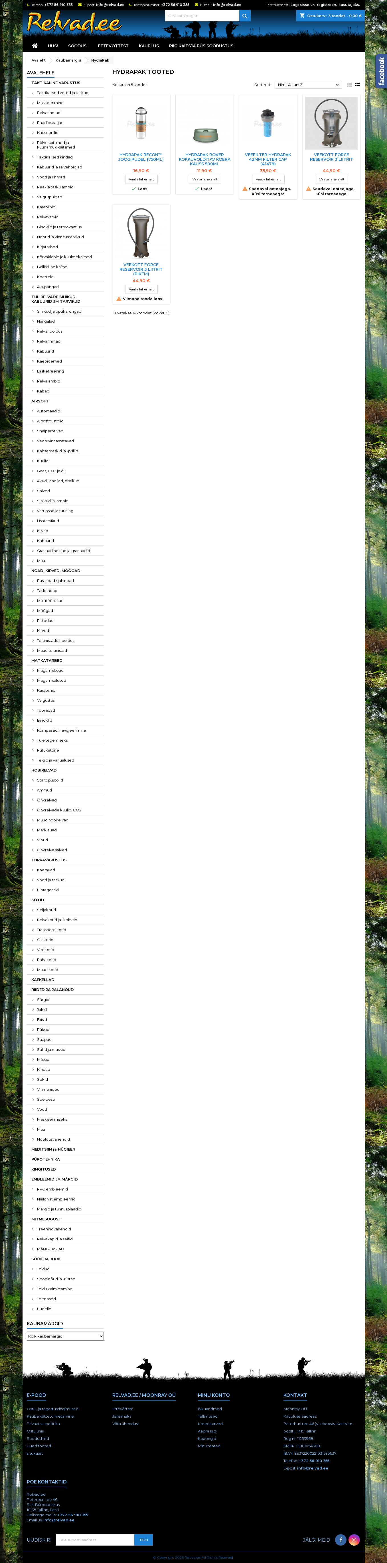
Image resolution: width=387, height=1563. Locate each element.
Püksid (43, 1029)
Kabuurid (45, 351)
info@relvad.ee (110, 5)
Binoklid (44, 720)
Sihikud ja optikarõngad (59, 311)
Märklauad (47, 830)
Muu (41, 560)
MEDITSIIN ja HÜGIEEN (53, 1149)
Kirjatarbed (47, 247)
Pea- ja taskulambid (55, 187)
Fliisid (42, 1019)
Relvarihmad (48, 112)
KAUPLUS (149, 45)
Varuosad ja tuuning (55, 510)
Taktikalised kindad (55, 157)
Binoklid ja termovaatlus (59, 227)
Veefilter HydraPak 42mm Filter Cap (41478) (268, 159)
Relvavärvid (47, 217)
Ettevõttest (113, 45)
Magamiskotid (50, 670)
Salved (43, 491)
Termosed (46, 1299)
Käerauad (46, 870)
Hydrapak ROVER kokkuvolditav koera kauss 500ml (204, 159)
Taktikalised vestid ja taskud (62, 92)
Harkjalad (46, 321)
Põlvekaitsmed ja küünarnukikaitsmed (56, 144)
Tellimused (208, 1416)
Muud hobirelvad (52, 820)
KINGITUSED (43, 1169)
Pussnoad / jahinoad (55, 580)
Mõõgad (45, 610)
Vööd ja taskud (50, 880)
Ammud (44, 790)
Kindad (43, 1069)
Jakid (42, 1009)
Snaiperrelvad (50, 431)
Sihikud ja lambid (52, 500)
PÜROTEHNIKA (45, 1159)
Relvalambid (48, 381)
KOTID (37, 899)
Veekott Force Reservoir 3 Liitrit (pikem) (141, 269)
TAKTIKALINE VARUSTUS (55, 82)
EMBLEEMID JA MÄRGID (54, 1179)
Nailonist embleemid (56, 1199)
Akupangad (48, 286)
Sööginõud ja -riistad (56, 1279)
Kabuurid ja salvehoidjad (59, 167)
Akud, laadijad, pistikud (58, 481)
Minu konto (214, 1395)
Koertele (45, 276)
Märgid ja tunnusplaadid (59, 1209)
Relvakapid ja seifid (55, 1239)
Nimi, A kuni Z (309, 85)
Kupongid (207, 1438)
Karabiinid (46, 207)
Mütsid (43, 1059)
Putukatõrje (48, 750)
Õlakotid (45, 939)
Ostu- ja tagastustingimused (52, 1409)
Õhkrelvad (47, 800)
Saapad (44, 1039)
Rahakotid (46, 959)
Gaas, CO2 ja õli (51, 471)
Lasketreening (50, 371)
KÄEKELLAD (42, 979)
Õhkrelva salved (52, 850)
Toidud (43, 1269)
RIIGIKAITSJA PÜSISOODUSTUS (201, 45)
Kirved (43, 630)
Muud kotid (47, 969)
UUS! (53, 45)
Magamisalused (51, 680)
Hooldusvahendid (53, 1139)
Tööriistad (46, 710)
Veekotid (45, 949)
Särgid (43, 999)
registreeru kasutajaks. (338, 5)
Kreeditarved (210, 1423)
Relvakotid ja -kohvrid (57, 919)
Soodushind (38, 1438)
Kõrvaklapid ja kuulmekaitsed (64, 257)
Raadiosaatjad (50, 122)
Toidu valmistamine (54, 1289)
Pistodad (45, 620)
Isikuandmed (210, 1409)
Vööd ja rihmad (51, 177)
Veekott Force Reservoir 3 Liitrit (331, 157)
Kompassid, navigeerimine (61, 730)
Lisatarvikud (48, 520)
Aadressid (207, 1431)
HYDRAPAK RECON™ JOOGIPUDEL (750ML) (141, 157)
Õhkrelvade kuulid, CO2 (59, 810)
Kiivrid (42, 530)
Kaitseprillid (47, 132)
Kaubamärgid (45, 1323)
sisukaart (35, 1453)
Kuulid (42, 461)
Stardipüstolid (50, 780)
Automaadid (48, 411)
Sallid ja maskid (51, 1049)
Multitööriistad (50, 600)
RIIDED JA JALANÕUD (52, 989)
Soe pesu (46, 1099)
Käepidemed (49, 361)
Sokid (42, 1079)
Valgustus (45, 700)
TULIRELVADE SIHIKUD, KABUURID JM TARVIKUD (55, 299)
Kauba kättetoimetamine (50, 1416)
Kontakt (295, 1395)
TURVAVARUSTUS (49, 860)
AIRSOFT (40, 401)
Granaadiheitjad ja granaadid (63, 550)
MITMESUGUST (46, 1219)
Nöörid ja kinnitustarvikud (60, 237)
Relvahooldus (49, 331)
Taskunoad (47, 590)
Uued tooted (39, 1446)
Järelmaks (121, 1416)
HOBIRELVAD (44, 770)
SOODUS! (78, 45)
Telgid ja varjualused (55, 760)
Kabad (43, 391)
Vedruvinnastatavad (55, 441)
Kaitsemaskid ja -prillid (57, 451)
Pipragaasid (48, 890)
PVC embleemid (52, 1189)
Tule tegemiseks (52, 740)
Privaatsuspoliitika (43, 1423)
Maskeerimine (50, 102)
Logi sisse (300, 5)
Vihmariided (48, 1089)
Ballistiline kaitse (52, 266)
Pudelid (44, 1308)
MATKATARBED (46, 660)
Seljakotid (46, 909)
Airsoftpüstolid (50, 421)
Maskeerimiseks (52, 1119)
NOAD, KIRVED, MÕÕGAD (55, 570)
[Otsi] (208, 15)
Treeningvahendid (54, 1229)
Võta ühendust (125, 1423)
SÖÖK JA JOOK (46, 1259)
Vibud (42, 840)
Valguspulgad (49, 197)
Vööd (42, 1109)
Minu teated (209, 1446)
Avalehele (40, 73)
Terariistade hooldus (55, 640)
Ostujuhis (35, 1431)
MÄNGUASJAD (50, 1249)
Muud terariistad (52, 650)
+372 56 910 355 (58, 5)
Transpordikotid (51, 929)
